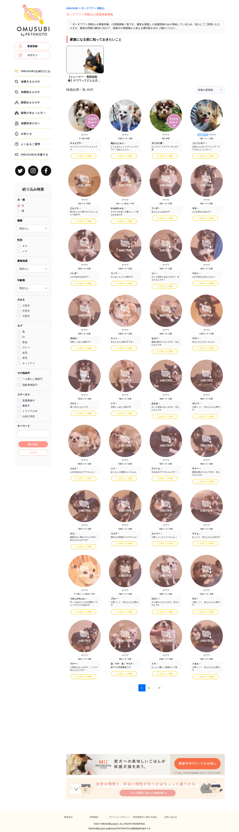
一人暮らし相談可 (32, 378)
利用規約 (94, 817)
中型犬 (26, 310)
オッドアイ (28, 363)
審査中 (26, 405)
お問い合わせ (170, 817)
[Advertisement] (33, 522)
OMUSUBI (72, 8)
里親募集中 (28, 400)
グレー (26, 347)
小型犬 (26, 305)
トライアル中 (29, 411)
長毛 (24, 357)
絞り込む (33, 444)
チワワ (90, 8)
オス (24, 245)
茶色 (24, 342)
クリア (33, 452)
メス (24, 251)
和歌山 (100, 8)
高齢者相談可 (29, 384)
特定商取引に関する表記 (145, 817)
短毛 (24, 352)
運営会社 (68, 817)
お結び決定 (28, 416)
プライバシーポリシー (119, 817)
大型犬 (26, 316)
